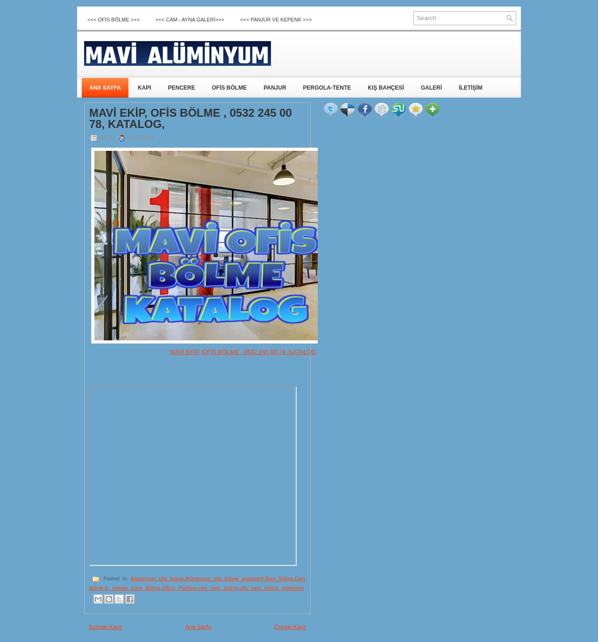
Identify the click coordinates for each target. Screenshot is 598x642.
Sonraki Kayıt (105, 627)
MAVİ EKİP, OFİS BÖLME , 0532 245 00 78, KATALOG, (190, 118)
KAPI (144, 88)
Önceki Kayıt (290, 627)
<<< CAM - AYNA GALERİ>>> (190, 19)
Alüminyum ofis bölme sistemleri (224, 578)
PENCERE (181, 88)
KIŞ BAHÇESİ (386, 88)
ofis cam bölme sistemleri (271, 588)
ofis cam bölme (218, 588)
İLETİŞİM (471, 88)
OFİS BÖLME (229, 88)
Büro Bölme (279, 578)
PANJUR (274, 88)
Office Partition (180, 588)
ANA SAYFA (105, 88)
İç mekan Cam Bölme (132, 588)
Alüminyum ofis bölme (157, 578)
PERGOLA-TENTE (327, 88)
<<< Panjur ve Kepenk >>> (276, 19)
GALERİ (431, 88)
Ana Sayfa (198, 627)
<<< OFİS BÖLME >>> (113, 19)
